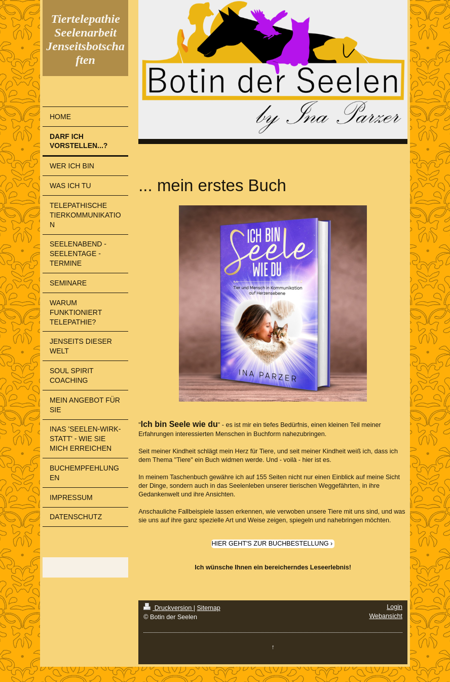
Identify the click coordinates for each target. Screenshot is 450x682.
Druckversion (168, 608)
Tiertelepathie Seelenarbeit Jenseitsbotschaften (85, 39)
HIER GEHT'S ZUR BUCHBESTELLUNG (269, 543)
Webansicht (385, 616)
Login (394, 607)
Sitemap (208, 608)
